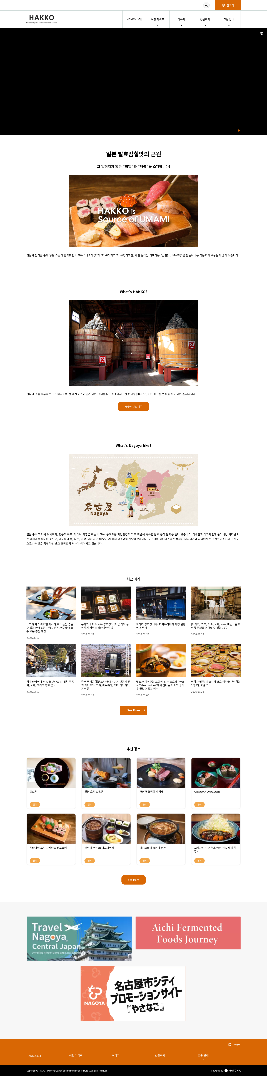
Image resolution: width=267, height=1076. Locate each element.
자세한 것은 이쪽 (133, 406)
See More (136, 710)
